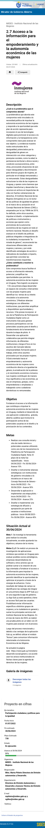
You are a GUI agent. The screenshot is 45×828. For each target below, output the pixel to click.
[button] (10, 72)
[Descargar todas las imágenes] (22, 680)
